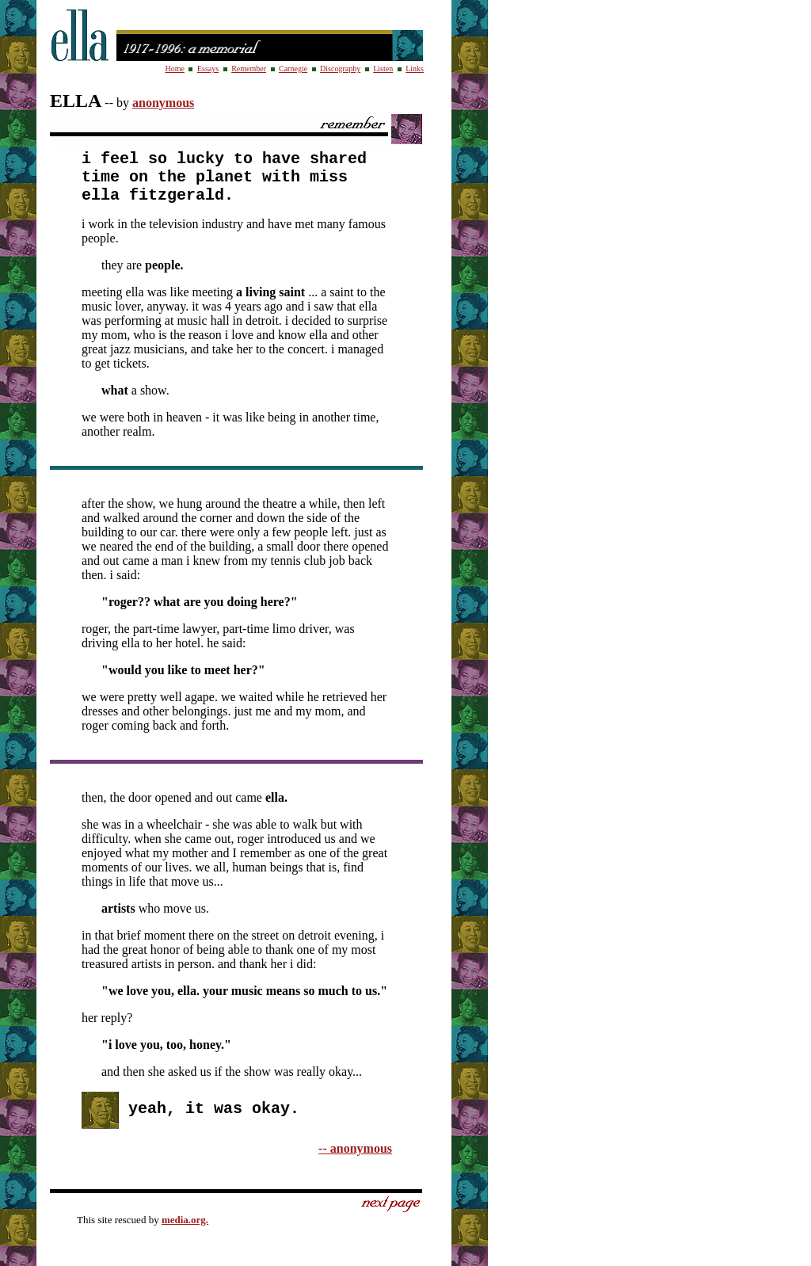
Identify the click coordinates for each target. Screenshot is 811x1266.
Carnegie (293, 68)
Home (174, 68)
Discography (340, 68)
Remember (248, 68)
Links (415, 68)
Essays (208, 68)
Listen (383, 68)
